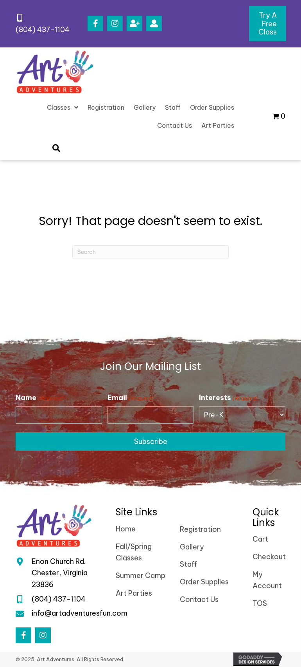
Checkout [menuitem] (269, 556)
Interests (228, 397)
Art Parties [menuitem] (134, 593)
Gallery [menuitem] (192, 546)
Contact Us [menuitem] (199, 599)
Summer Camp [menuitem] (140, 575)
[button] (95, 23)
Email (131, 397)
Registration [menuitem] (200, 529)
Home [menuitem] (126, 528)
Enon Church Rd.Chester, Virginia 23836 (60, 573)
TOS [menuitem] (260, 603)
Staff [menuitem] (188, 564)
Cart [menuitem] (260, 539)
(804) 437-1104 (43, 29)
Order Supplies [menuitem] (204, 581)
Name (39, 397)
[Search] (150, 252)
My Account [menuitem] (267, 580)
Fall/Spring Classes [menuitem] (134, 552)
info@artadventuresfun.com (79, 613)
